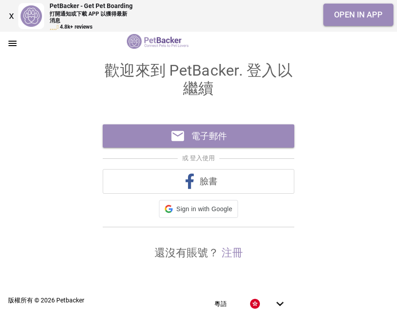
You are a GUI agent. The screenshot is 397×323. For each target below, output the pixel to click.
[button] (198, 209)
